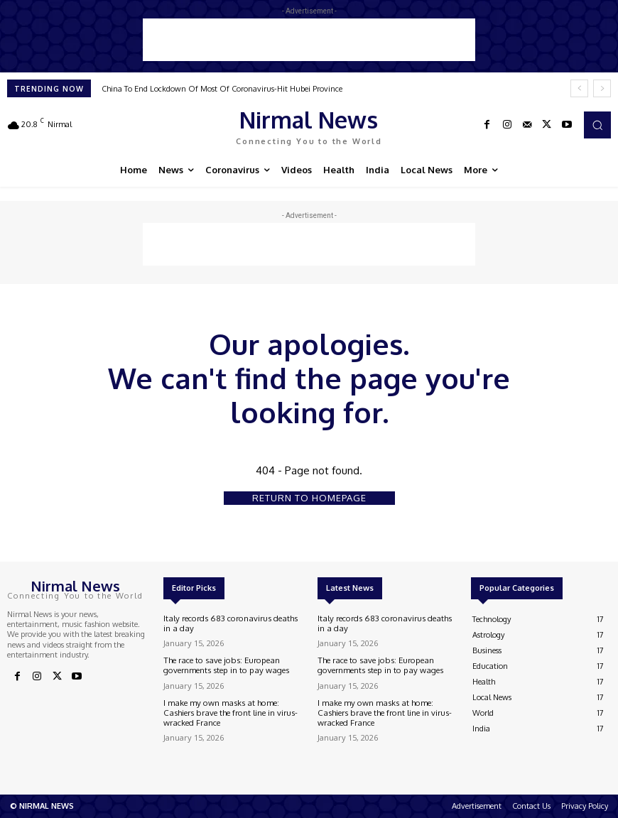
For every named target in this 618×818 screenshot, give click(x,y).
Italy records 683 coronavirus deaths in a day (232, 623)
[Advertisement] (309, 39)
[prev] (579, 88)
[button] (597, 124)
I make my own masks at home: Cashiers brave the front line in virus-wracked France (227, 711)
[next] (602, 88)
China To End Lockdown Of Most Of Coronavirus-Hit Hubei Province (222, 89)
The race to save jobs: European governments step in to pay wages (222, 664)
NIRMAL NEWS (46, 806)
